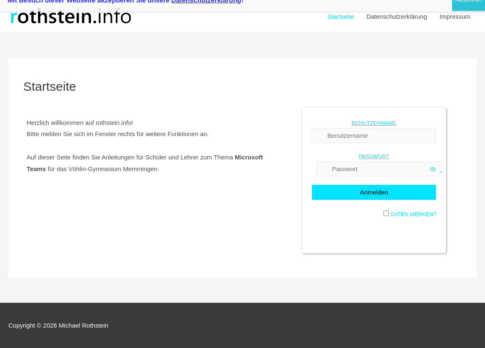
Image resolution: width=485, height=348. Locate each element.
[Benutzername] (374, 135)
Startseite (341, 16)
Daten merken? (413, 214)
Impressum (455, 16)
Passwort (374, 156)
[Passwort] (378, 169)
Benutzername (374, 123)
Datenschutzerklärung (396, 16)
